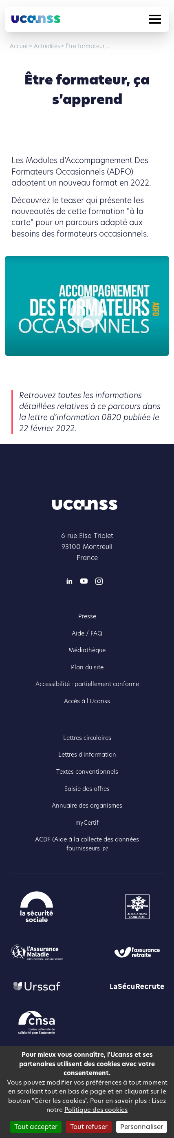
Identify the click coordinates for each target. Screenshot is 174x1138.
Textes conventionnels (87, 772)
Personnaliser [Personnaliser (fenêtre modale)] (141, 1126)
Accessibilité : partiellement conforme (87, 684)
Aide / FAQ (87, 633)
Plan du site (87, 667)
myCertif (87, 823)
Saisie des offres (87, 789)
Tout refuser (89, 1126)
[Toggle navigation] (155, 19)
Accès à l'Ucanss (87, 701)
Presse (87, 616)
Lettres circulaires (87, 738)
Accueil (19, 46)
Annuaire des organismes (87, 805)
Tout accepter (35, 1126)
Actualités (46, 46)
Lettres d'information (87, 755)
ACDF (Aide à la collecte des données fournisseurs (87, 843)
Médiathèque (87, 650)
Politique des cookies (96, 1109)
